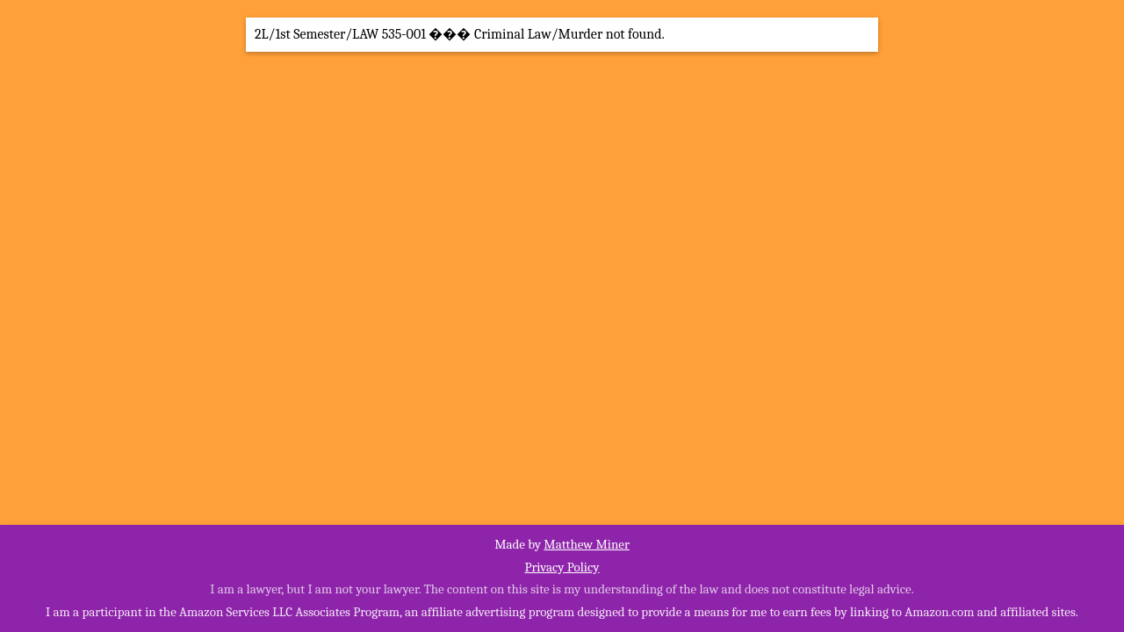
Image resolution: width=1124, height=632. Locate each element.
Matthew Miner (587, 544)
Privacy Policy (561, 567)
